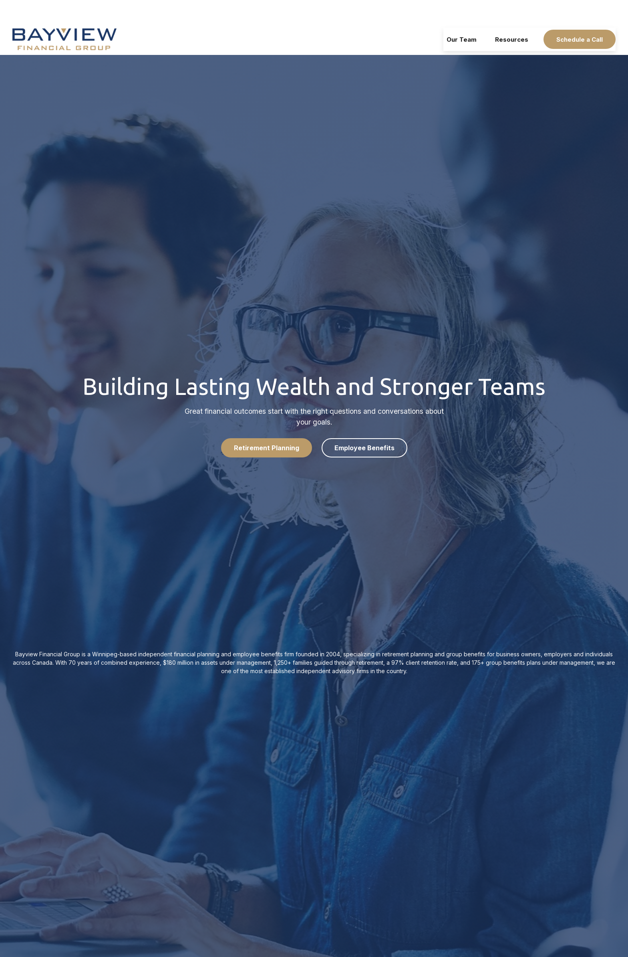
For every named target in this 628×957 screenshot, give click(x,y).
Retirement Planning (266, 424)
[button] (461, 15)
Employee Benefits (364, 424)
